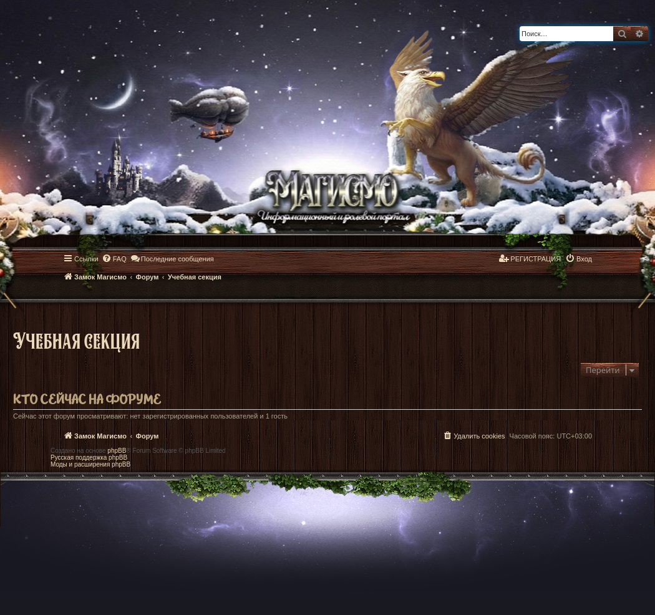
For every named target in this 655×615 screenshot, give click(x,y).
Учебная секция (76, 340)
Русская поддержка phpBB (89, 457)
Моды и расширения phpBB (90, 464)
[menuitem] (114, 258)
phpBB (116, 450)
